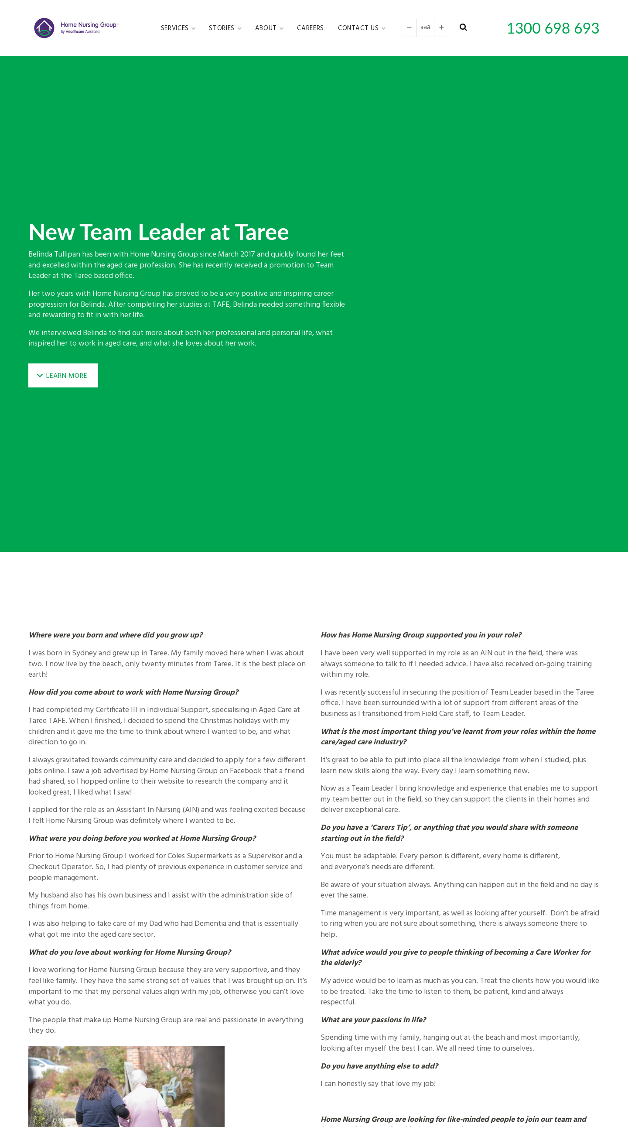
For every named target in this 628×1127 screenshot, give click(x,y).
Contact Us (359, 28)
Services (176, 28)
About (267, 28)
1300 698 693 (553, 28)
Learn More (66, 376)
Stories (222, 28)
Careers (310, 28)
